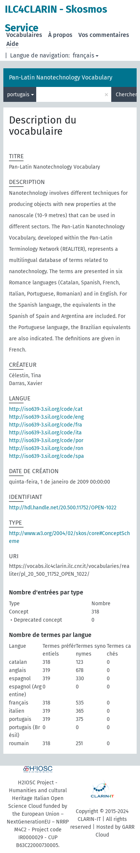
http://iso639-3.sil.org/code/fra (45, 425)
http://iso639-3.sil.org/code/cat (46, 409)
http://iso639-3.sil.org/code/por (46, 440)
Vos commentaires (103, 34)
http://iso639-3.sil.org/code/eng (46, 417)
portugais (18, 94)
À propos (60, 34)
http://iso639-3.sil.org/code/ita (45, 432)
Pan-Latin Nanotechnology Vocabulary (60, 77)
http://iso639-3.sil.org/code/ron (46, 448)
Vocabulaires (24, 34)
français (83, 55)
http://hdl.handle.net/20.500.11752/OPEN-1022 (62, 507)
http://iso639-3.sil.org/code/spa (46, 456)
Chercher (126, 94)
